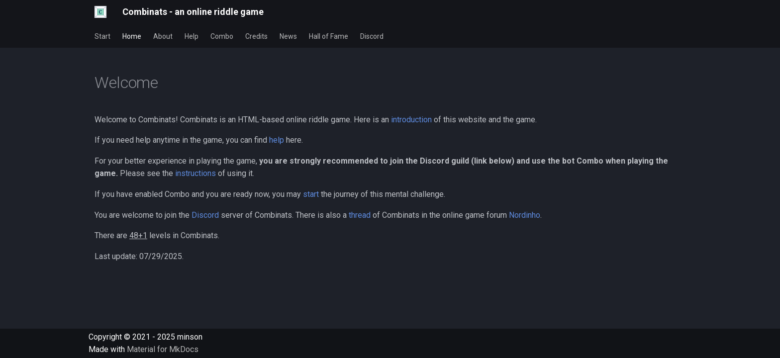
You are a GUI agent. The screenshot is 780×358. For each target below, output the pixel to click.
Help (191, 36)
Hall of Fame (328, 36)
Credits (256, 36)
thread (360, 215)
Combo (221, 36)
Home (131, 36)
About (163, 36)
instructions (195, 173)
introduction (411, 119)
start (311, 194)
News (288, 36)
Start (102, 36)
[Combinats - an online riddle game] (100, 12)
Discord (372, 36)
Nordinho (524, 215)
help (276, 140)
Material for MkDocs (162, 349)
